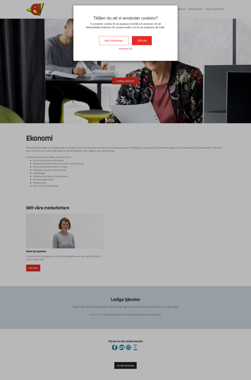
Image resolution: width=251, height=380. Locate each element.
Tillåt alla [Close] (142, 40)
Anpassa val (125, 48)
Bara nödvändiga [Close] (114, 40)
